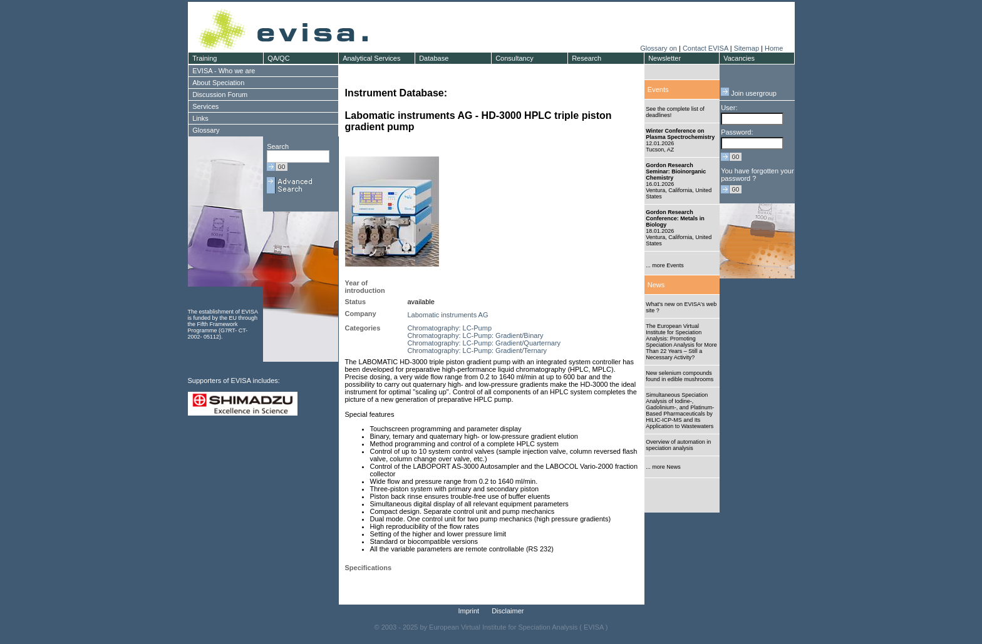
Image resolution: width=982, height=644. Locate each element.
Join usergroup (749, 93)
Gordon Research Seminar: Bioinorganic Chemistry (676, 171)
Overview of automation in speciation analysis (678, 445)
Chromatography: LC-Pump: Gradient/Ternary (477, 350)
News (656, 285)
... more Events (665, 265)
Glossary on (659, 48)
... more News (663, 467)
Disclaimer (508, 611)
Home (774, 48)
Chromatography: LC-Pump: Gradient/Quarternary (484, 343)
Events (658, 89)
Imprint (469, 611)
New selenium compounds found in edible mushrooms (679, 376)
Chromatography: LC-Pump (450, 328)
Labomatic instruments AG (448, 315)
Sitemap (746, 48)
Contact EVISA (705, 48)
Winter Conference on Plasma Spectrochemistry (680, 134)
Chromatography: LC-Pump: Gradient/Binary (476, 335)
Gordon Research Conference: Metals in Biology (675, 218)
